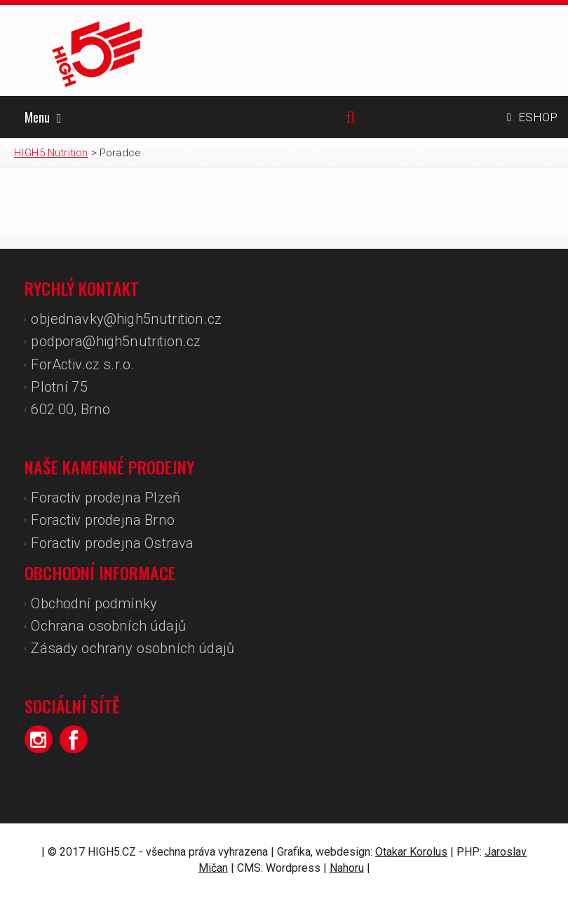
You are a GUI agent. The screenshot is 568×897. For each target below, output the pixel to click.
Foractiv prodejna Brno (103, 520)
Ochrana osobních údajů (108, 625)
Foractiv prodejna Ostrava (112, 543)
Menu (43, 117)
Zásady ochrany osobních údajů (132, 648)
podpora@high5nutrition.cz (116, 341)
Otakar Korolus (411, 851)
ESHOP (532, 117)
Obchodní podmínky (94, 603)
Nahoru (347, 868)
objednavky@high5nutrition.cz (126, 318)
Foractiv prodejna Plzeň (105, 497)
